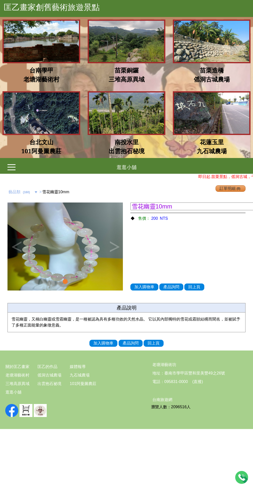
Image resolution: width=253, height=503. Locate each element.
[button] (16, 246)
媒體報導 (78, 366)
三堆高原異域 (17, 384)
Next (114, 246)
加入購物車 (144, 287)
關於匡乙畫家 (17, 366)
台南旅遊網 (162, 400)
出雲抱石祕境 (49, 384)
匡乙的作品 (47, 366)
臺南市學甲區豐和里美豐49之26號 (194, 373)
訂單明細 (231, 188)
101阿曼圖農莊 (83, 384)
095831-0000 (176, 382)
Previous (16, 246)
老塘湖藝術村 (17, 375)
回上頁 (194, 287)
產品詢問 (171, 287)
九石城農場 (80, 375)
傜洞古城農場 (49, 375)
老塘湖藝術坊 (164, 364)
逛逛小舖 (127, 167)
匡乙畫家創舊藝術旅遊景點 (52, 7)
